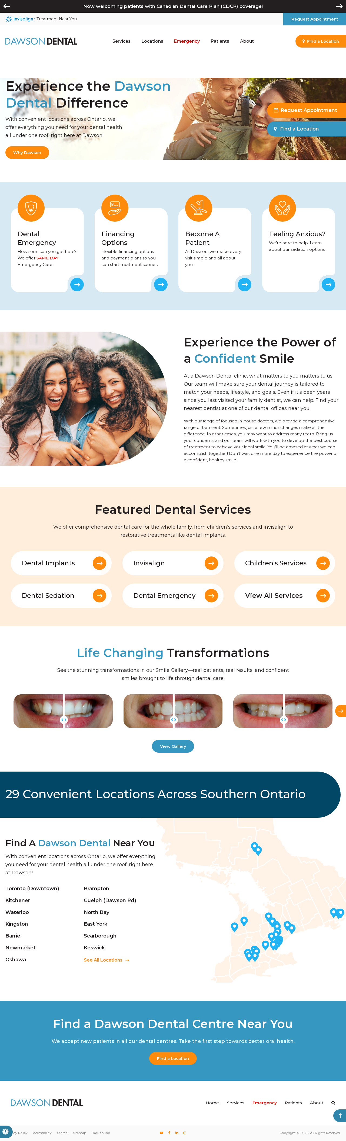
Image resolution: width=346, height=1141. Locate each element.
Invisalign (149, 563)
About (316, 1102)
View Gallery (173, 746)
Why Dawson (27, 152)
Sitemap (79, 1133)
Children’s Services (276, 563)
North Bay (96, 912)
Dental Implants (48, 563)
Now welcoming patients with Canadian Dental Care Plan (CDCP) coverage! (173, 6)
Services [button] (121, 41)
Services (235, 1102)
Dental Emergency (164, 596)
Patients (293, 1102)
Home (212, 1102)
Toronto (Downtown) (32, 889)
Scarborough (100, 936)
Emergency (187, 41)
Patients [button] (220, 41)
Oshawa (15, 960)
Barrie (12, 936)
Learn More (77, 284)
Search (62, 1133)
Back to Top (101, 1133)
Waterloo (17, 912)
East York (95, 924)
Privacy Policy (16, 1133)
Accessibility (42, 1133)
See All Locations (103, 960)
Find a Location (173, 1058)
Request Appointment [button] (314, 19)
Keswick (94, 948)
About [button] (247, 41)
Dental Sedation (48, 596)
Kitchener (17, 900)
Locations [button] (152, 41)
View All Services (274, 596)
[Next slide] (340, 711)
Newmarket (20, 948)
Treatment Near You (41, 19)
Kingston (16, 924)
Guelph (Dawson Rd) (110, 900)
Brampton (96, 889)
